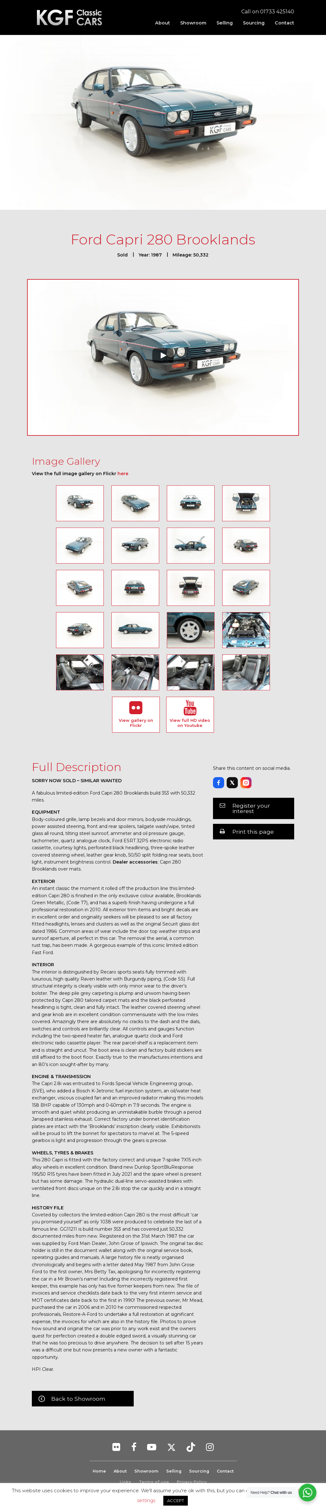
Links (125, 1482)
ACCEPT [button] (175, 1500)
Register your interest (251, 808)
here (122, 473)
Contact (284, 23)
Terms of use (154, 1482)
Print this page (253, 831)
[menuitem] (162, 23)
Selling (224, 23)
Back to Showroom (78, 1398)
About (162, 23)
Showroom (193, 23)
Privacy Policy (192, 1482)
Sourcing (254, 23)
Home (98, 1471)
